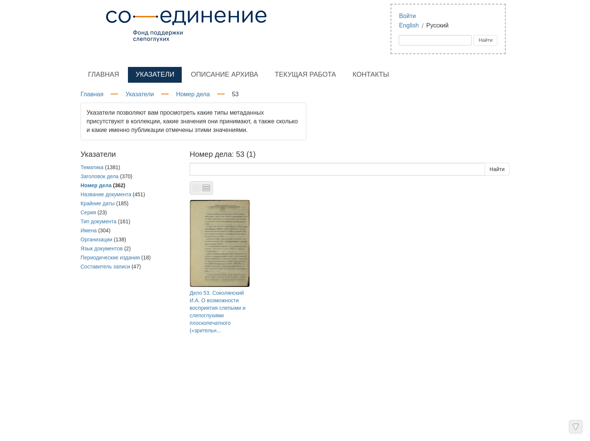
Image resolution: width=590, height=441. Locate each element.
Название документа (106, 194)
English (408, 25)
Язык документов (102, 249)
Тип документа (99, 221)
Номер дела (193, 94)
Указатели (154, 74)
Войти (407, 16)
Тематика (92, 167)
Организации (97, 239)
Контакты (371, 74)
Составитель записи (105, 267)
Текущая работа (305, 74)
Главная (103, 74)
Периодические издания (110, 258)
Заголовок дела (100, 176)
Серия (88, 212)
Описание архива (224, 74)
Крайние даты (98, 203)
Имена (89, 230)
